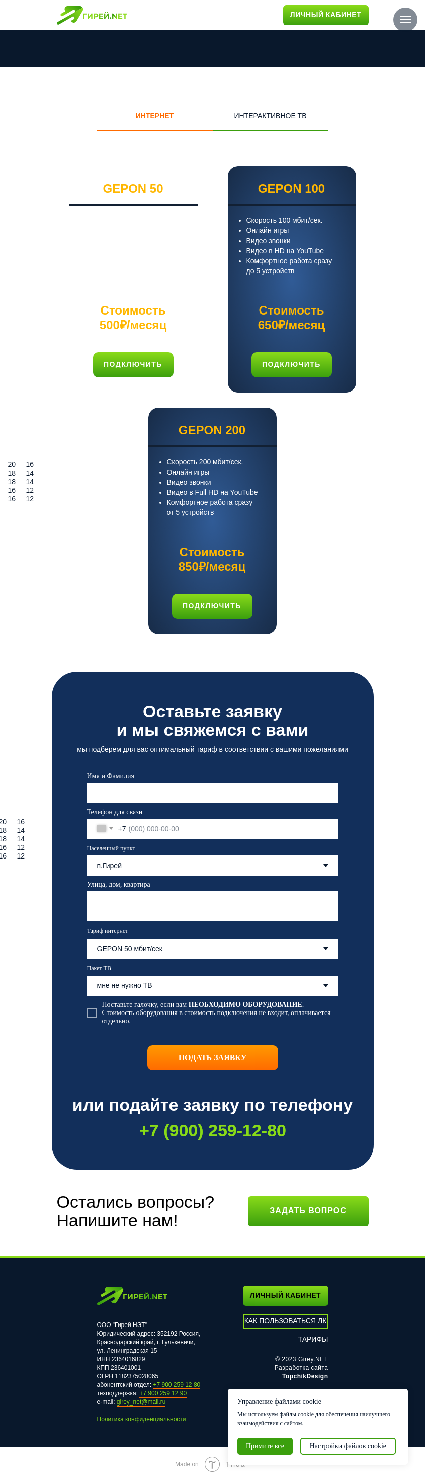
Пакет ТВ (99, 968)
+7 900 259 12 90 (163, 1393)
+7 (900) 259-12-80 (212, 1130)
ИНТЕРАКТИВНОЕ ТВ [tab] (270, 116)
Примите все (265, 1446)
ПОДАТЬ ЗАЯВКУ (213, 1057)
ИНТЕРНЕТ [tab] (155, 116)
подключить (291, 364)
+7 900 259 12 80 (176, 1384)
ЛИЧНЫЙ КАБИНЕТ (325, 15)
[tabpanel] (212, 400)
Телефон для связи (115, 812)
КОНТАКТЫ (194, 15)
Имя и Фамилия (110, 776)
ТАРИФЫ (152, 15)
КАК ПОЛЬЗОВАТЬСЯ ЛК (285, 1321)
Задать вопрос (308, 1210)
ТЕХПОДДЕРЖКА (247, 15)
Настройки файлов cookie (348, 1446)
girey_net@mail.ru (141, 1402)
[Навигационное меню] (405, 19)
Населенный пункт (111, 848)
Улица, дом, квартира (118, 884)
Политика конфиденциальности (141, 1419)
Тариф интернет (107, 930)
